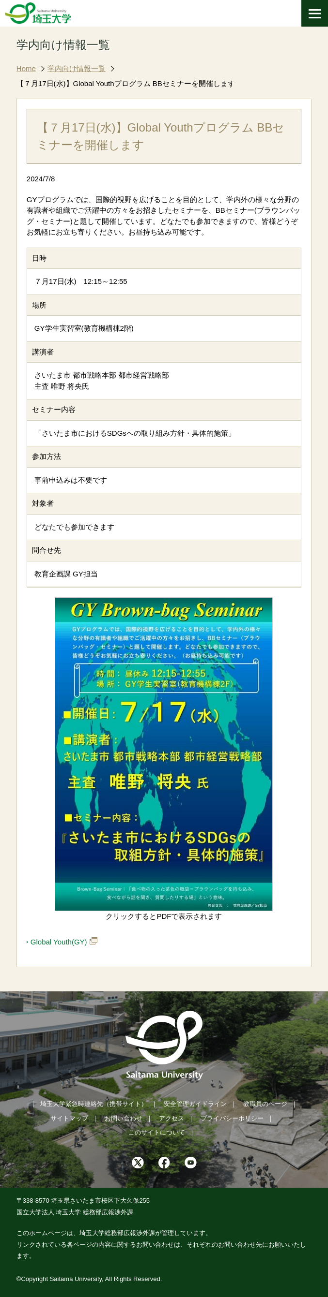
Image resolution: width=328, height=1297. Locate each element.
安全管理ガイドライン (195, 1103)
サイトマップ (69, 1118)
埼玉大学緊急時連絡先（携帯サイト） (93, 1103)
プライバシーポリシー (232, 1118)
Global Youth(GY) (59, 942)
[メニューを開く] (314, 13)
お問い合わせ (123, 1118)
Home (26, 68)
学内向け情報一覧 (76, 68)
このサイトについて (156, 1132)
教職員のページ (265, 1103)
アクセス (171, 1118)
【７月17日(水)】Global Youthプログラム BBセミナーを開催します (125, 83)
